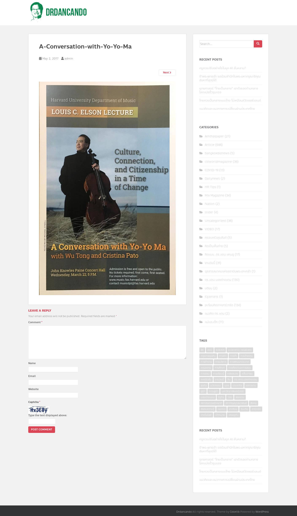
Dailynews (212, 178)
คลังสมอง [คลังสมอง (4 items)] (232, 374)
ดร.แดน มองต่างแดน (218, 280)
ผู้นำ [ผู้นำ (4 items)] (203, 391)
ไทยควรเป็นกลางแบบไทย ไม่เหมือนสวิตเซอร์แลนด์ (230, 100)
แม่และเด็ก (211, 322)
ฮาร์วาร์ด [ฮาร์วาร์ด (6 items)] (256, 409)
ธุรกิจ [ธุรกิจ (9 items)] (204, 385)
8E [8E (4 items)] (202, 350)
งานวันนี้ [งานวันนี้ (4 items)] (219, 379)
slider (209, 212)
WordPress (262, 512)
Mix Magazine (214, 195)
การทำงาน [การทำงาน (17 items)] (206, 362)
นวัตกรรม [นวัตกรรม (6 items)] (215, 385)
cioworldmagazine (218, 161)
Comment (35, 322)
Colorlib (235, 512)
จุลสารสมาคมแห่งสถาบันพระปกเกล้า (228, 271)
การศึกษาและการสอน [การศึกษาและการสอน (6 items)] (239, 368)
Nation (210, 204)
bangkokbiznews (217, 153)
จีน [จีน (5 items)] (229, 379)
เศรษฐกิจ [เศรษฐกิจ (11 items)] (233, 415)
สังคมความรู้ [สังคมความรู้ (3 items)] (207, 409)
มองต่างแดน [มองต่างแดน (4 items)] (208, 397)
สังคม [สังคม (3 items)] (253, 403)
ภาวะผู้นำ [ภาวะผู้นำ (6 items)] (213, 391)
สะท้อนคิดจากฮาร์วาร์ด (219, 305)
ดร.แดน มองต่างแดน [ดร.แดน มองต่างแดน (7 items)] (245, 379)
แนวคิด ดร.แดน (214, 313)
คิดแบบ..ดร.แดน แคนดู (219, 254)
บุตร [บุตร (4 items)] (226, 385)
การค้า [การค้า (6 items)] (233, 356)
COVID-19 (211, 170)
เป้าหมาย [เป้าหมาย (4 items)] (220, 415)
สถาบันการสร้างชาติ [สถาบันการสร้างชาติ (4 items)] (211, 403)
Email (32, 376)
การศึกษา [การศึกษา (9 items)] (220, 368)
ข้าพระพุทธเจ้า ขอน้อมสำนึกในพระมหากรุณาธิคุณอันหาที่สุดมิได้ (230, 78)
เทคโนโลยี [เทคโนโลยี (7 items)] (206, 415)
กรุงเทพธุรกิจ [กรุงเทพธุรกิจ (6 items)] (208, 356)
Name (32, 363)
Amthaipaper (214, 136)
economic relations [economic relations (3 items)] (240, 350)
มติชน (208, 288)
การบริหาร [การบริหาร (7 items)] (220, 362)
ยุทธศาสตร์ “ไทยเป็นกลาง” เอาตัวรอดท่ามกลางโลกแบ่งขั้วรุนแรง (228, 90)
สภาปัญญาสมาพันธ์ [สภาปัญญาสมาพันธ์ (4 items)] (236, 403)
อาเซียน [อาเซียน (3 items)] (233, 409)
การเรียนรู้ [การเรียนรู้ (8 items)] (218, 374)
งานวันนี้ (210, 263)
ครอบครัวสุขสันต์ (216, 237)
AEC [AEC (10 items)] (209, 350)
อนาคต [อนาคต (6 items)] (221, 409)
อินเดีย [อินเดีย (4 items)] (244, 409)
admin (69, 59)
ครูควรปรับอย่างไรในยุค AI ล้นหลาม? (222, 68)
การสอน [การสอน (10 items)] (205, 374)
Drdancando (184, 512)
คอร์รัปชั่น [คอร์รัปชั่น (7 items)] (206, 379)
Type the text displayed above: (47, 415)
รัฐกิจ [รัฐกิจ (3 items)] (221, 397)
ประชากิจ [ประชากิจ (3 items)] (237, 385)
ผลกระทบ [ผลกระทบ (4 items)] (251, 385)
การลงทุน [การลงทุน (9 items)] (206, 368)
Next (167, 72)
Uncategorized (215, 221)
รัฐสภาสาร (211, 296)
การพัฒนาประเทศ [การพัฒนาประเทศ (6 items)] (239, 362)
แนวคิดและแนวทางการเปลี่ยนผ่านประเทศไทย (227, 109)
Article (209, 145)
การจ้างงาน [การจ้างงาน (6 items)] (246, 356)
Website (33, 389)
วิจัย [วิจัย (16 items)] (230, 397)
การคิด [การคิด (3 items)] (223, 356)
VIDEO (209, 229)
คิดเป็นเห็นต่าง (214, 246)
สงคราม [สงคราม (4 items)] (240, 397)
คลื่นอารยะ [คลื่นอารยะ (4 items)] (247, 374)
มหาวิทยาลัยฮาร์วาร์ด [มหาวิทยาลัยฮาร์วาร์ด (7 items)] (233, 391)
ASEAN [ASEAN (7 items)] (220, 350)
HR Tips (210, 187)
